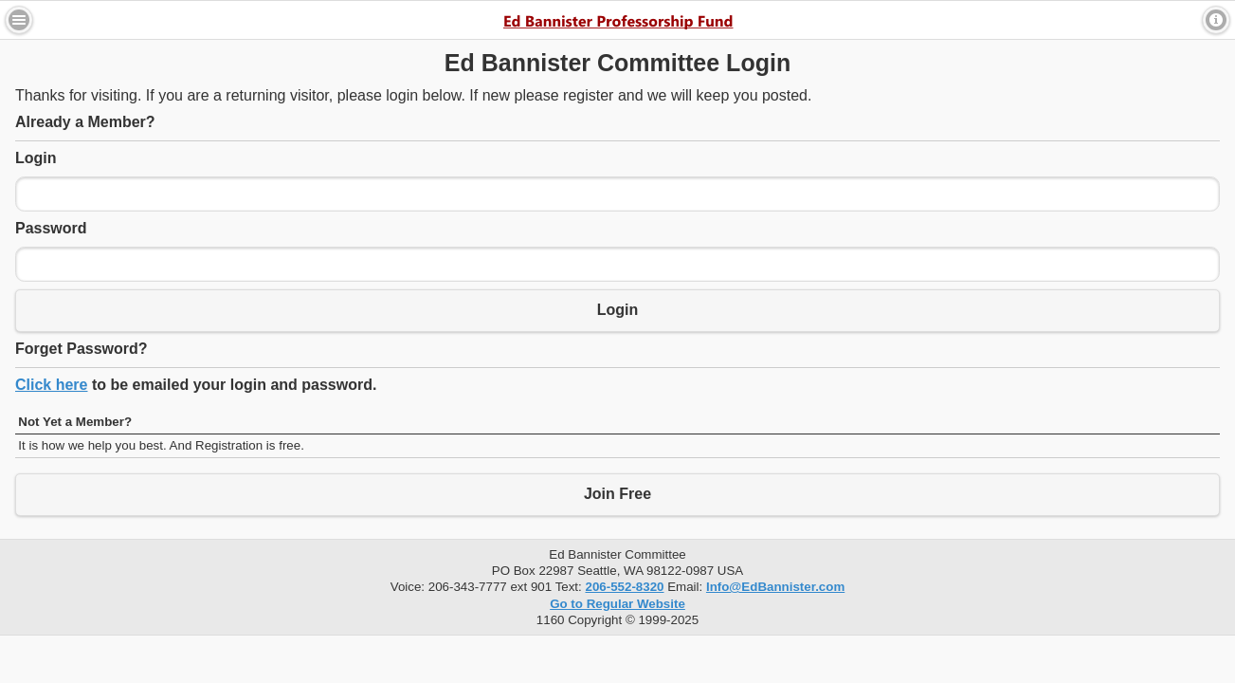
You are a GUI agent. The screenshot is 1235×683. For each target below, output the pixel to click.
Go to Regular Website (617, 604)
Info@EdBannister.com (775, 587)
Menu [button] (19, 20)
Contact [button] (1216, 20)
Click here (51, 385)
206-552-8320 (624, 587)
